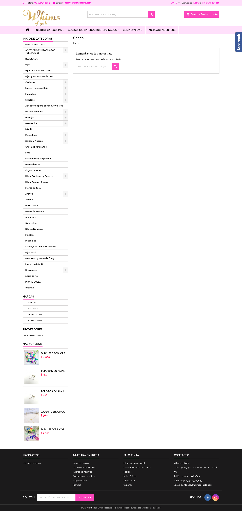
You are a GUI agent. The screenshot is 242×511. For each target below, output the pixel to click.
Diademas (30, 240)
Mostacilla (31, 123)
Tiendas (77, 485)
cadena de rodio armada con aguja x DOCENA (54, 411)
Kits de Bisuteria (34, 229)
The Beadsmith (35, 314)
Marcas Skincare (34, 111)
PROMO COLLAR (33, 282)
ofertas (29, 287)
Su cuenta (131, 455)
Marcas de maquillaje (36, 88)
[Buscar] (121, 14)
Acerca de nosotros (162, 30)
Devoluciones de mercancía (137, 467)
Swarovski (33, 308)
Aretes (29, 194)
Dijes (28, 64)
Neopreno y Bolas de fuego (40, 258)
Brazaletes (31, 270)
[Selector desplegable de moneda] (175, 3)
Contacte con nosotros (84, 476)
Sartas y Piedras (34, 141)
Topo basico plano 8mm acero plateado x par (54, 391)
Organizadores (33, 170)
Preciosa (32, 302)
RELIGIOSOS (31, 59)
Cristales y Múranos (36, 147)
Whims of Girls (35, 320)
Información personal (134, 463)
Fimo (27, 152)
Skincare (30, 100)
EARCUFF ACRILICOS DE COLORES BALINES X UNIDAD (54, 429)
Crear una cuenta (210, 3)
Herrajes (30, 117)
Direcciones (129, 480)
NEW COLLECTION (35, 44)
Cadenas (30, 82)
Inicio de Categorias (48, 30)
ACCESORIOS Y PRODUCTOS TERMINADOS (92, 30)
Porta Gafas (31, 205)
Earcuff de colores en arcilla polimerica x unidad (54, 353)
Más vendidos (33, 343)
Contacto (181, 455)
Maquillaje (30, 94)
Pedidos (127, 472)
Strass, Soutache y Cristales (40, 246)
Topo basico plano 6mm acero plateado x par (54, 371)
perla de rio (31, 276)
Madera (29, 235)
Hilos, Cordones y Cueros (39, 176)
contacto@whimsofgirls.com (76, 3)
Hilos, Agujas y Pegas (36, 182)
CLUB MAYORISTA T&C (84, 467)
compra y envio (132, 30)
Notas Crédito (130, 476)
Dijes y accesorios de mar (39, 76)
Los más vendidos (32, 463)
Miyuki (28, 129)
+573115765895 (42, 3)
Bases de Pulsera (34, 211)
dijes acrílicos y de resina (38, 70)
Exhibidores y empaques (38, 158)
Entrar (196, 3)
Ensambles (31, 135)
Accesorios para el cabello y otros (44, 105)
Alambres (30, 217)
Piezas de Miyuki (34, 264)
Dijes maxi (30, 252)
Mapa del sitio (80, 480)
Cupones (128, 485)
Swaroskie (31, 223)
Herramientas (32, 164)
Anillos (29, 199)
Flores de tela (33, 188)
